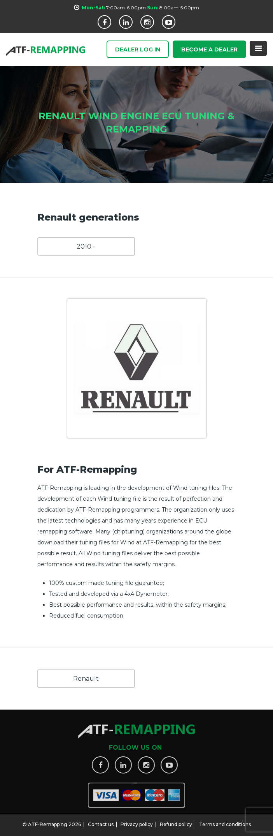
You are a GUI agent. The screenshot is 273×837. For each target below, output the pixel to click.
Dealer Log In (137, 49)
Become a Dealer (209, 49)
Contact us (101, 821)
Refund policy (176, 821)
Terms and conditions (225, 821)
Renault (86, 678)
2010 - (86, 246)
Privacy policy (137, 821)
